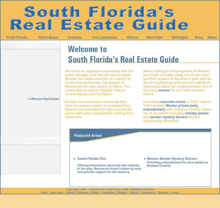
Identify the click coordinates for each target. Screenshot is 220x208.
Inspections (56, 192)
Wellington (180, 37)
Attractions (108, 192)
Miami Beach (48, 37)
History (95, 192)
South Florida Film (91, 159)
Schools (70, 192)
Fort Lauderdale (104, 37)
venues (164, 90)
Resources (82, 192)
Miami (212, 37)
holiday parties (197, 113)
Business (122, 192)
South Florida (16, 37)
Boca (199, 37)
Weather (162, 192)
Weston (132, 37)
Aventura (75, 37)
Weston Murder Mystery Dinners (172, 159)
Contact (174, 192)
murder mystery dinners (168, 117)
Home (44, 192)
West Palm (154, 37)
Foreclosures (148, 192)
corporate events (172, 102)
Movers (133, 192)
